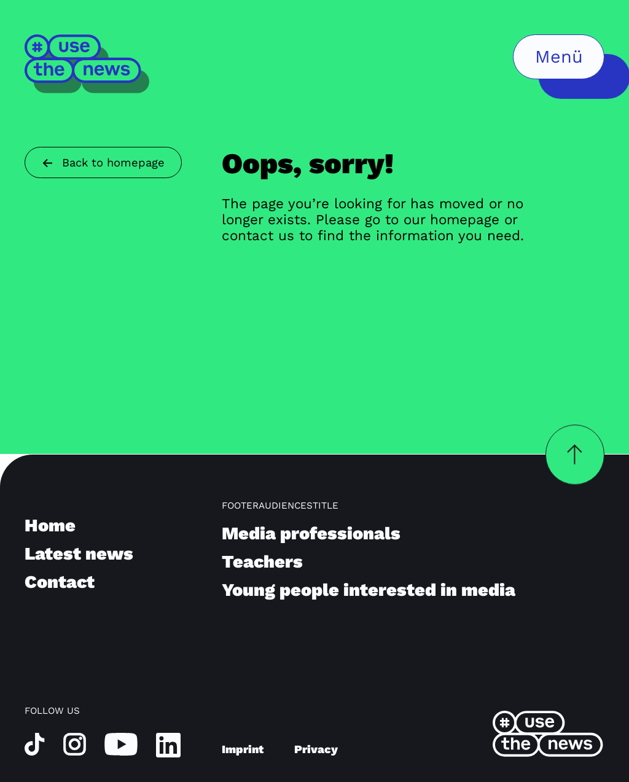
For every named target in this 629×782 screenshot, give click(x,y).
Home (50, 525)
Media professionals (311, 533)
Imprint (243, 749)
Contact (60, 581)
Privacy (316, 749)
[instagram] (74, 743)
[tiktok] (35, 743)
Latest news (79, 553)
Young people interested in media (368, 589)
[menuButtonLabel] (558, 56)
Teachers (262, 561)
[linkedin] (168, 744)
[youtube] (121, 743)
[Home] (87, 63)
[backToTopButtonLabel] (574, 454)
